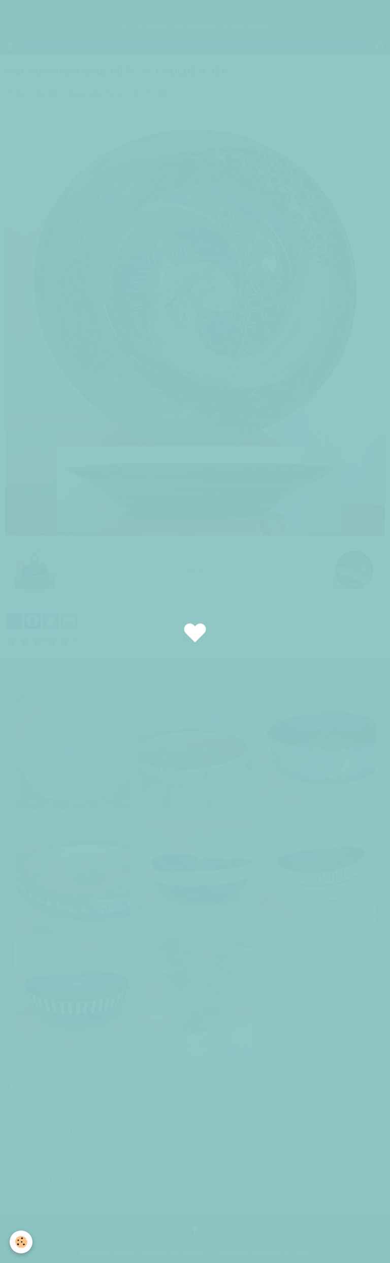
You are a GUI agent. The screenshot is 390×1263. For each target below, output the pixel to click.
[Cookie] (21, 1242)
